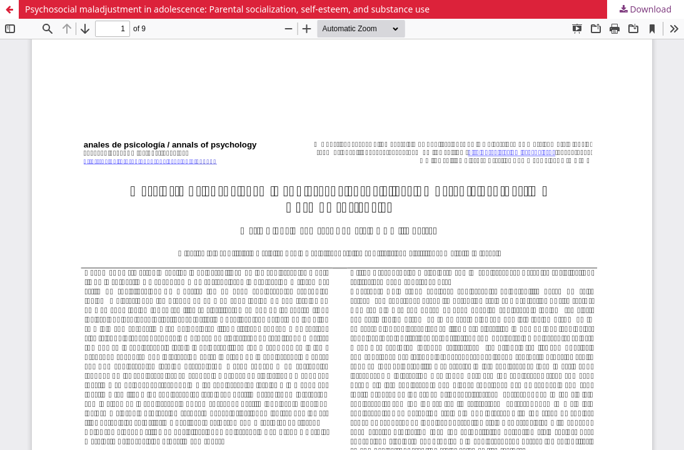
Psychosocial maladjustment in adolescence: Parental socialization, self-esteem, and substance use (227, 9)
